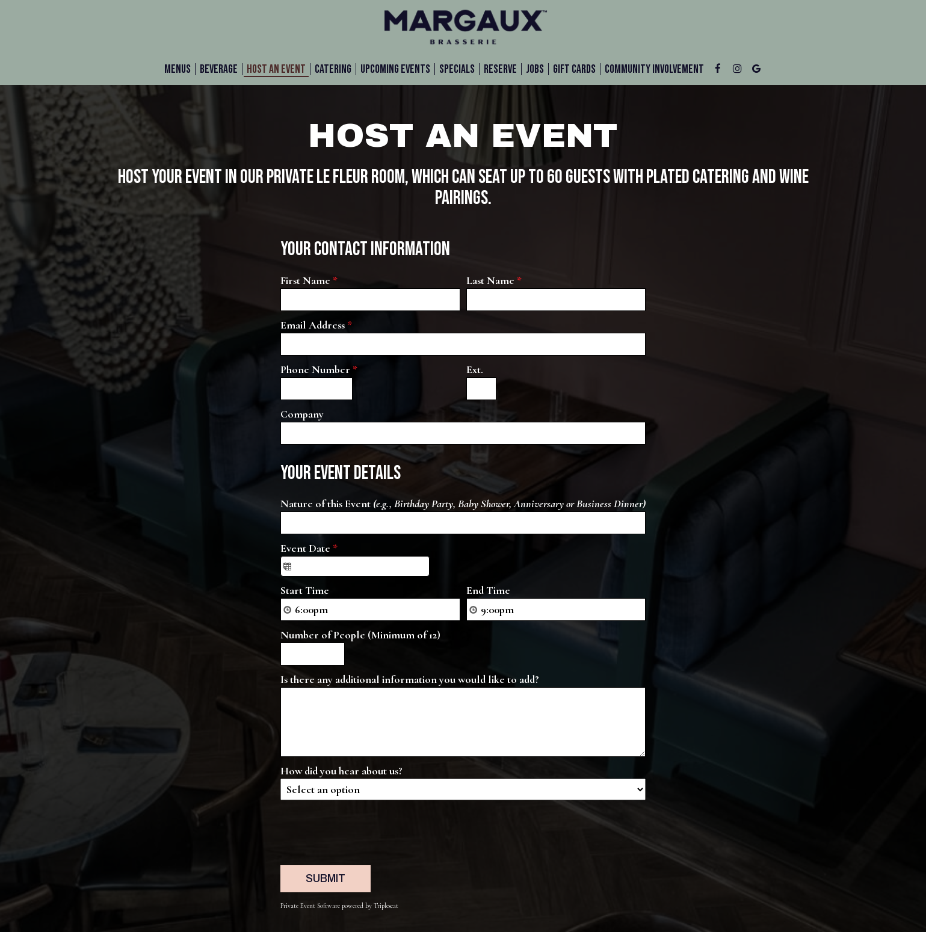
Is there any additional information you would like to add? (409, 679)
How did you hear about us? (341, 770)
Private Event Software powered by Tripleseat (339, 906)
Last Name (494, 280)
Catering (333, 69)
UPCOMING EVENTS (395, 69)
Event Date (309, 548)
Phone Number (318, 369)
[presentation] (371, 829)
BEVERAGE (219, 69)
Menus (177, 69)
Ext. (474, 369)
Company (302, 414)
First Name (309, 280)
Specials (457, 69)
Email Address (316, 325)
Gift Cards (574, 69)
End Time (488, 590)
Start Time (304, 590)
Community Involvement (654, 69)
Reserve (500, 69)
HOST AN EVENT (276, 69)
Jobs (535, 69)
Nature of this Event (463, 503)
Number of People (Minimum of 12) (360, 634)
